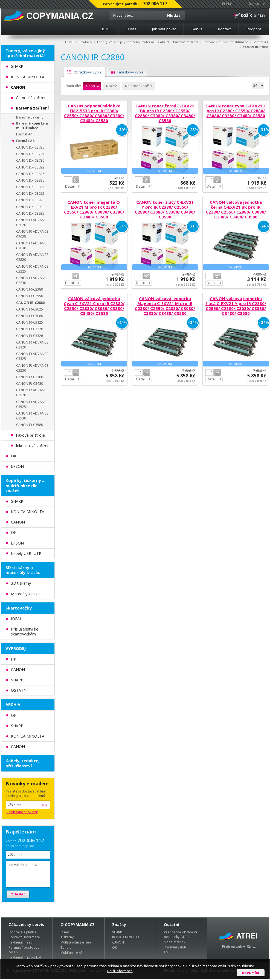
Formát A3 (260, 42)
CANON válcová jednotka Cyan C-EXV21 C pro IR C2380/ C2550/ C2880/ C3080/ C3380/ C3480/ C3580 (94, 306)
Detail (70, 186)
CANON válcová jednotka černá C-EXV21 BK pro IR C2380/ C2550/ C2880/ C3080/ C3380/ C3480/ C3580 (236, 209)
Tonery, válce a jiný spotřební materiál (125, 42)
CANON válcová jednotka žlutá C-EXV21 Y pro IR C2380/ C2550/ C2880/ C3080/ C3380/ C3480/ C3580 (235, 306)
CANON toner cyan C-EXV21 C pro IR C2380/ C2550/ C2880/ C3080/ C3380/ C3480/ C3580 (235, 110)
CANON (163, 42)
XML (167, 952)
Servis (197, 28)
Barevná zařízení (185, 42)
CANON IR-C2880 (255, 47)
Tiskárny (67, 937)
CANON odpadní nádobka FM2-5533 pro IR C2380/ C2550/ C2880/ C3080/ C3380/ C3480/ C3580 (94, 113)
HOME (105, 28)
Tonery (65, 947)
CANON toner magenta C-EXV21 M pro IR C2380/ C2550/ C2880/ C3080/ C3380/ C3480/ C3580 (94, 209)
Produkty (85, 42)
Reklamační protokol (25, 957)
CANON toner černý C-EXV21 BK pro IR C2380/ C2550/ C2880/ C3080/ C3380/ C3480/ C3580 (165, 113)
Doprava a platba (22, 932)
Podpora (254, 28)
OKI (115, 947)
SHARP (117, 932)
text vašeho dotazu (28, 874)
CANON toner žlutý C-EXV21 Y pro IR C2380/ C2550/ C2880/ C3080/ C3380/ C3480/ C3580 (165, 209)
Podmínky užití (175, 947)
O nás (131, 28)
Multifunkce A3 (71, 952)
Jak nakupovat (164, 28)
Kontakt (224, 28)
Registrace (257, 3)
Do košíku (75, 179)
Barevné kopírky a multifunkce (225, 42)
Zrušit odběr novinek (22, 812)
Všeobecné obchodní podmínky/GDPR (180, 934)
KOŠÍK (246, 15)
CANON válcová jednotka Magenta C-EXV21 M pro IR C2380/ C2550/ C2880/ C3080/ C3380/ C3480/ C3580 (165, 306)
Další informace (120, 970)
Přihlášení (229, 3)
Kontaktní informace (24, 937)
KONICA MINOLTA (125, 937)
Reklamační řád (21, 942)
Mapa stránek (174, 942)
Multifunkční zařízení (76, 942)
